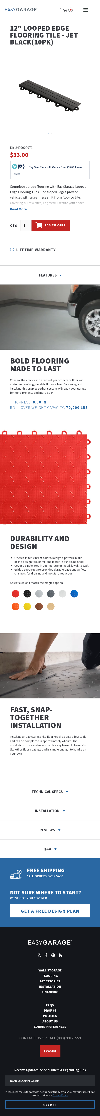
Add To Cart (51, 225)
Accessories (50, 981)
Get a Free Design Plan (50, 911)
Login (50, 1051)
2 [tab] (52, 134)
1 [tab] (48, 134)
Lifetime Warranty (33, 249)
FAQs (50, 1005)
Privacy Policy (60, 1095)
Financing (50, 992)
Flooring (50, 976)
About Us (50, 1021)
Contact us (30, 1037)
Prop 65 (50, 1010)
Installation (50, 986)
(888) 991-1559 (69, 1037)
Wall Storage (50, 970)
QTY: (13, 225)
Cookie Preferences (50, 1027)
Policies (50, 1016)
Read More (18, 209)
